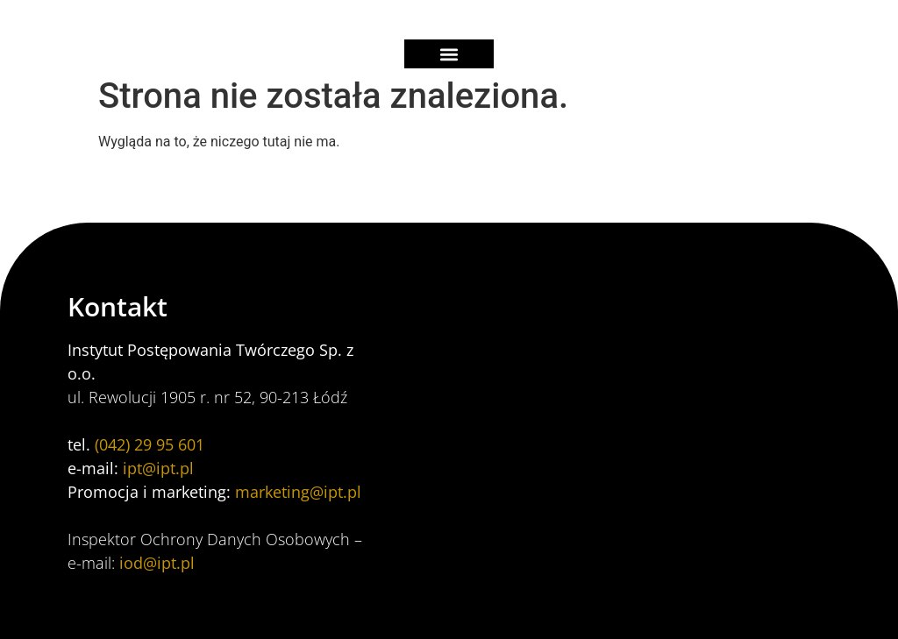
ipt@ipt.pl (158, 468)
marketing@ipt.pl (298, 491)
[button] (449, 53)
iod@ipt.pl (157, 562)
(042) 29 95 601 (149, 444)
